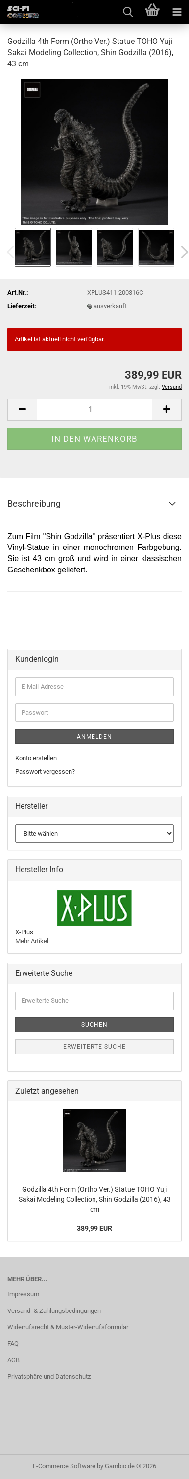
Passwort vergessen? (45, 771)
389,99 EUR (94, 1228)
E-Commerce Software (64, 1466)
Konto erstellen (36, 757)
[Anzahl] (94, 410)
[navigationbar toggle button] (177, 12)
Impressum (23, 1294)
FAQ (13, 1343)
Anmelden (94, 736)
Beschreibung (34, 503)
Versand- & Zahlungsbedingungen (54, 1310)
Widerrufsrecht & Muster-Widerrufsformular (67, 1327)
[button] (22, 410)
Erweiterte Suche (94, 1046)
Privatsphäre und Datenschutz (49, 1376)
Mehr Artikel (31, 941)
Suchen (94, 1024)
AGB (13, 1360)
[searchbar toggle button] (128, 12)
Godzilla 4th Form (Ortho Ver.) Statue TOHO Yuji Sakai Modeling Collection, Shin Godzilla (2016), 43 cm (95, 1199)
